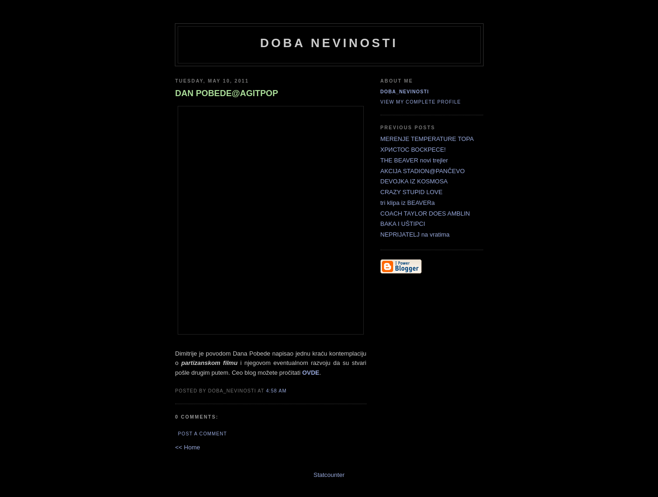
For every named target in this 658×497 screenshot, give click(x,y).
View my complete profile (421, 102)
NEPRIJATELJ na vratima (415, 234)
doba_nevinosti (405, 91)
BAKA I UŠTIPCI (403, 223)
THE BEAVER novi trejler (414, 160)
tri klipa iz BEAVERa (408, 202)
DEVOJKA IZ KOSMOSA (414, 181)
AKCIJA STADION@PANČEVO (423, 171)
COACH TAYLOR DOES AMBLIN (425, 213)
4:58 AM (276, 390)
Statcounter (329, 474)
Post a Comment (202, 433)
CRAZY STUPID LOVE (412, 192)
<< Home (187, 447)
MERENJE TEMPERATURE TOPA (427, 138)
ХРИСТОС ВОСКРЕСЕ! (413, 149)
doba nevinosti (329, 43)
